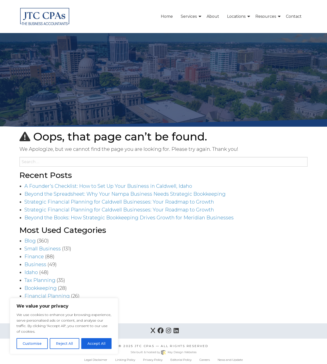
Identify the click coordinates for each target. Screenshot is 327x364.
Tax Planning (39, 280)
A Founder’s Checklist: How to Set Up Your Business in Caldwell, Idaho (108, 186)
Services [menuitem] (189, 16)
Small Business (42, 249)
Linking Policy (125, 360)
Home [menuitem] (167, 16)
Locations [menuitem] (236, 16)
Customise (32, 343)
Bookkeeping (40, 288)
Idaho (31, 272)
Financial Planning (47, 296)
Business (35, 264)
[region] (64, 326)
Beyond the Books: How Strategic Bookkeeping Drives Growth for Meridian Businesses (129, 218)
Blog (30, 241)
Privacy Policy (153, 360)
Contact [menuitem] (294, 16)
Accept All (96, 343)
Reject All (64, 343)
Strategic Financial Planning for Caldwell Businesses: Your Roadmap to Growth (119, 202)
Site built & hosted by (163, 352)
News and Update (230, 360)
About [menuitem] (213, 16)
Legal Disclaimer (95, 360)
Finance (34, 257)
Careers (204, 360)
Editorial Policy (181, 360)
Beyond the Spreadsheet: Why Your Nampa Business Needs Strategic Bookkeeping (125, 194)
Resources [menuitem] (265, 16)
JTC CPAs (144, 346)
